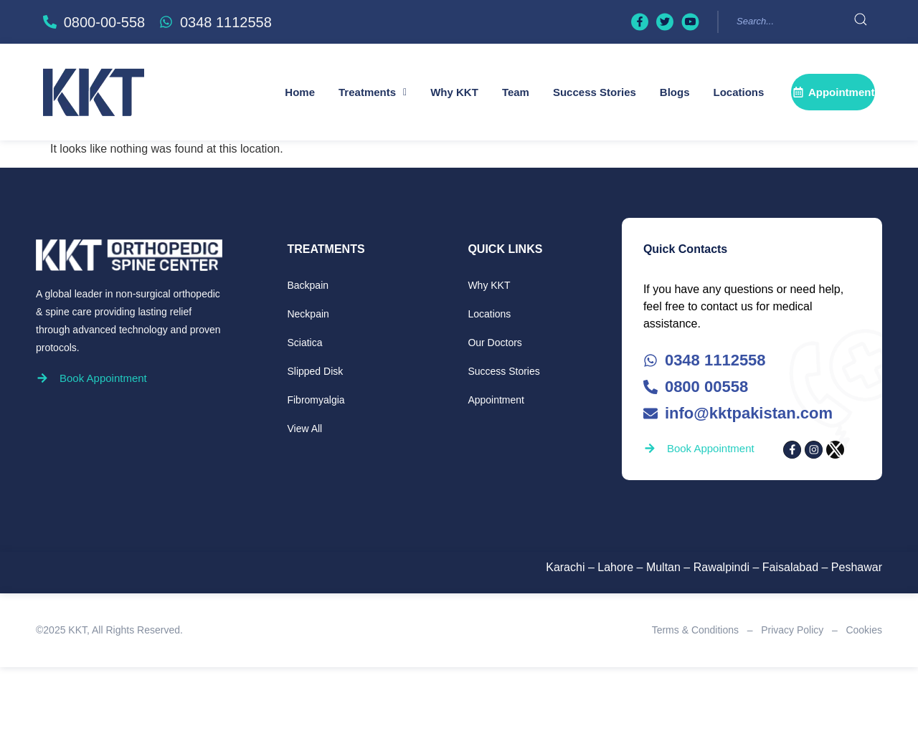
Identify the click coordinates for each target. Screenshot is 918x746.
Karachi (565, 567)
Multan (663, 567)
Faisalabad (790, 567)
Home (300, 92)
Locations (739, 92)
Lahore (615, 567)
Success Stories (594, 92)
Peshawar (856, 567)
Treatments (373, 92)
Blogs (675, 92)
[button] (373, 92)
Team (515, 92)
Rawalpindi (721, 567)
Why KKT (454, 92)
